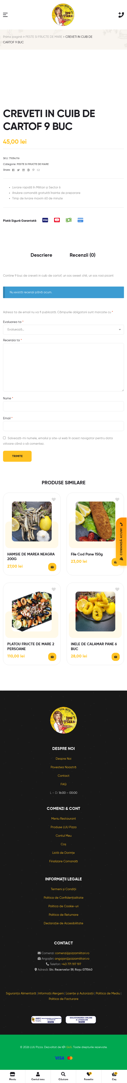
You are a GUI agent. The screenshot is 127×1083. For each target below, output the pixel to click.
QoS (69, 1047)
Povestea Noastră (63, 767)
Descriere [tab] (41, 255)
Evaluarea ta (13, 322)
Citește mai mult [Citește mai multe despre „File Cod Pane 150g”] (116, 562)
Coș (63, 844)
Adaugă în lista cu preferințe (53, 499)
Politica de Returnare (63, 914)
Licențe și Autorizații (80, 993)
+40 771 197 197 (71, 964)
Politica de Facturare (63, 998)
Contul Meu (64, 835)
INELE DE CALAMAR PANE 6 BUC (94, 646)
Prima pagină (12, 36)
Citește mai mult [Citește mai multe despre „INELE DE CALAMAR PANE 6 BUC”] (116, 657)
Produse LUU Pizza (64, 827)
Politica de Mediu (108, 993)
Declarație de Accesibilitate (63, 923)
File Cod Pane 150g (87, 554)
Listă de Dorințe (63, 852)
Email (8, 418)
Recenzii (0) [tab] (82, 255)
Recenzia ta (12, 340)
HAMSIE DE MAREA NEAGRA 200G (31, 557)
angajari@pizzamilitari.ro (72, 958)
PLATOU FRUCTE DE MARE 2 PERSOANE (30, 646)
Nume (8, 398)
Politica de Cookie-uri (63, 906)
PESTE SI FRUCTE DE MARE (44, 36)
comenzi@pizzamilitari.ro (72, 953)
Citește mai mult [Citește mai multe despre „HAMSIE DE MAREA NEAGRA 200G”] (52, 567)
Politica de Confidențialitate (63, 897)
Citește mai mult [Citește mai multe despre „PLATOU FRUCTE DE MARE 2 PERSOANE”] (52, 657)
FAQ (63, 784)
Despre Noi (63, 758)
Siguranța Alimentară (21, 993)
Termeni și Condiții (63, 889)
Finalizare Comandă (63, 861)
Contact (63, 775)
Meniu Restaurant (63, 818)
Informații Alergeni (51, 993)
